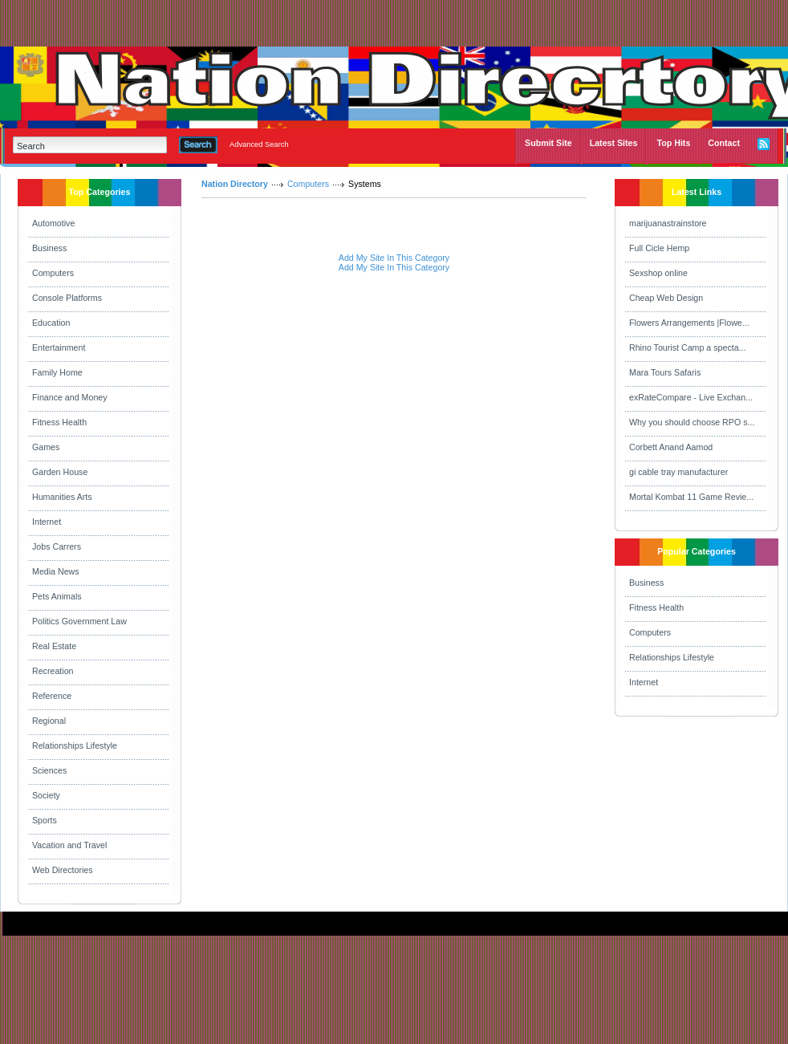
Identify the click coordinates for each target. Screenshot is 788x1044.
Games (45, 447)
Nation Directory (234, 184)
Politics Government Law (79, 621)
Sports (44, 820)
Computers (53, 273)
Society (46, 795)
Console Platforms (67, 298)
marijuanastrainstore (668, 223)
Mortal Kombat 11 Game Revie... (691, 497)
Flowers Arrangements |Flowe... (689, 322)
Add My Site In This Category (394, 257)
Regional (49, 720)
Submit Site (548, 143)
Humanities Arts (62, 497)
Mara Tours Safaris (665, 372)
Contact (724, 143)
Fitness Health (59, 422)
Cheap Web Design (666, 298)
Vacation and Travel (69, 845)
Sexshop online (658, 273)
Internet (46, 521)
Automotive (53, 223)
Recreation (53, 671)
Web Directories (62, 870)
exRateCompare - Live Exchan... (691, 397)
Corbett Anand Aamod (671, 447)
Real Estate (54, 646)
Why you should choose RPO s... (691, 422)
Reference (51, 696)
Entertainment (58, 347)
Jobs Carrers (56, 546)
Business (49, 248)
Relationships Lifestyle (74, 745)
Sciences (49, 770)
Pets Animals (57, 596)
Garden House (59, 472)
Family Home (57, 372)
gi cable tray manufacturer (678, 472)
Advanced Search (259, 144)
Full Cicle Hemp (659, 248)
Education (51, 322)
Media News (55, 571)
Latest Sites (614, 143)
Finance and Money (70, 397)
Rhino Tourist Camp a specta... (687, 347)
